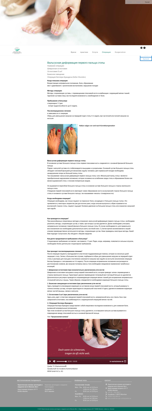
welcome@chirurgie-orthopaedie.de (119, 398)
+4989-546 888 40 (114, 396)
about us (106, 409)
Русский (147, 2)
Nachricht (146, 59)
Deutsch (129, 2)
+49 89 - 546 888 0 (114, 392)
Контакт (112, 409)
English (138, 2)
